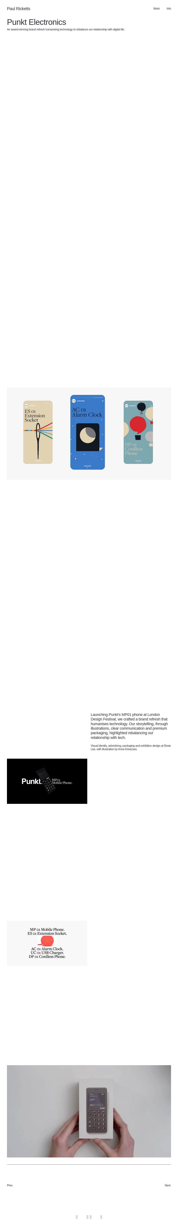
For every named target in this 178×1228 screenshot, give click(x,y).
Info (169, 8)
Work (156, 8)
